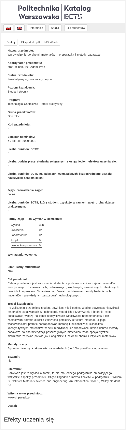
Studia (55, 28)
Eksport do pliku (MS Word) (39, 42)
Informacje (36, 28)
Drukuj (10, 42)
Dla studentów (76, 28)
